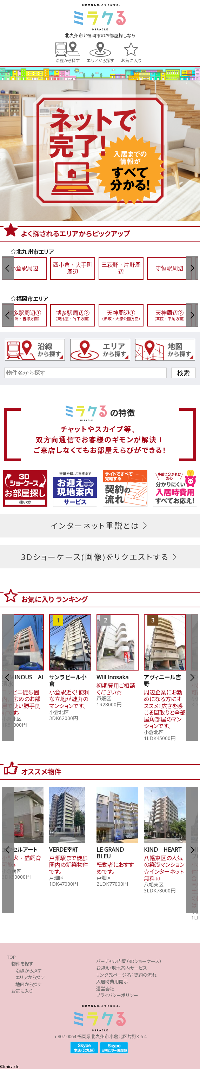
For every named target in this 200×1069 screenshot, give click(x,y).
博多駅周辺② (72, 315)
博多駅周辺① (24, 315)
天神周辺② (169, 315)
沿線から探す (67, 60)
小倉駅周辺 (24, 268)
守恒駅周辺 (169, 268)
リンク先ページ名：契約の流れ (126, 975)
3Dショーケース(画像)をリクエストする (100, 557)
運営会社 (105, 988)
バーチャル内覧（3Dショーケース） (129, 961)
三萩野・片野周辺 (121, 268)
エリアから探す (100, 60)
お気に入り (131, 60)
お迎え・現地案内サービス (121, 968)
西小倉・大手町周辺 (72, 268)
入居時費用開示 (112, 981)
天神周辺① (121, 315)
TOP (11, 957)
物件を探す (22, 964)
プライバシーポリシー (117, 995)
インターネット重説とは (100, 525)
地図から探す (28, 984)
